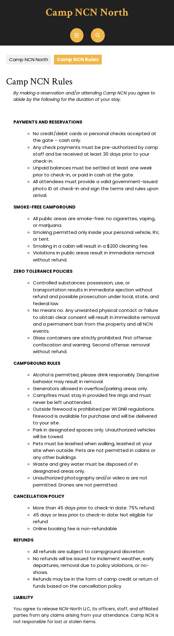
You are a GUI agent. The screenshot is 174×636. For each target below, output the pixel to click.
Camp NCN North (87, 12)
